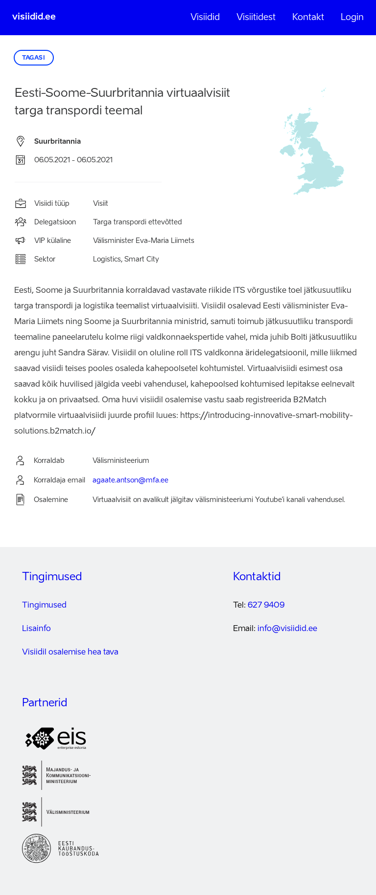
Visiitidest (256, 17)
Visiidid (205, 17)
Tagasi (34, 58)
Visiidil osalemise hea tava (70, 652)
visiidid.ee (34, 17)
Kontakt (308, 17)
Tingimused (44, 606)
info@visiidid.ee (287, 629)
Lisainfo (36, 629)
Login (352, 17)
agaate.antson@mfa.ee (130, 480)
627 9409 (266, 606)
